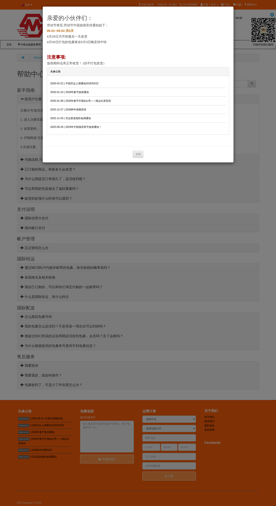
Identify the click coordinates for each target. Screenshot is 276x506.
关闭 (138, 154)
